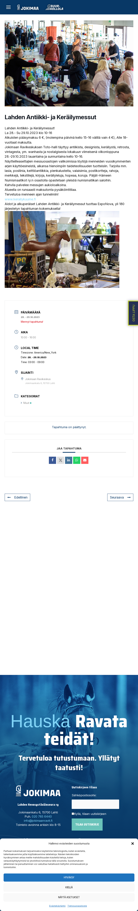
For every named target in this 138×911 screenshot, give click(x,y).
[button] (132, 843)
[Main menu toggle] (8, 7)
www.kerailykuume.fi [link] (20, 199)
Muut (26, 402)
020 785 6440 (42, 816)
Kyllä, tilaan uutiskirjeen (90, 814)
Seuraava (120, 497)
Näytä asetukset (69, 897)
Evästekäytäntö (57, 906)
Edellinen (17, 497)
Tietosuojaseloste (77, 906)
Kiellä (69, 887)
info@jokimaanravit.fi (38, 820)
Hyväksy (69, 877)
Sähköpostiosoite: (84, 795)
